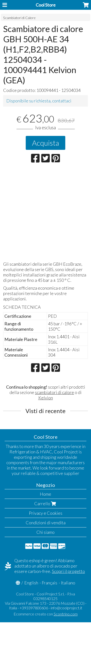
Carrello (45, 503)
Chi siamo (45, 532)
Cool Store (46, 5)
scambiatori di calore (54, 392)
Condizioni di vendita (46, 522)
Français (49, 582)
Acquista (45, 142)
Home (45, 494)
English (31, 582)
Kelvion (45, 397)
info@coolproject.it (66, 607)
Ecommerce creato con (46, 614)
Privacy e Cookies (45, 513)
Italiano (68, 582)
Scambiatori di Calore (19, 18)
